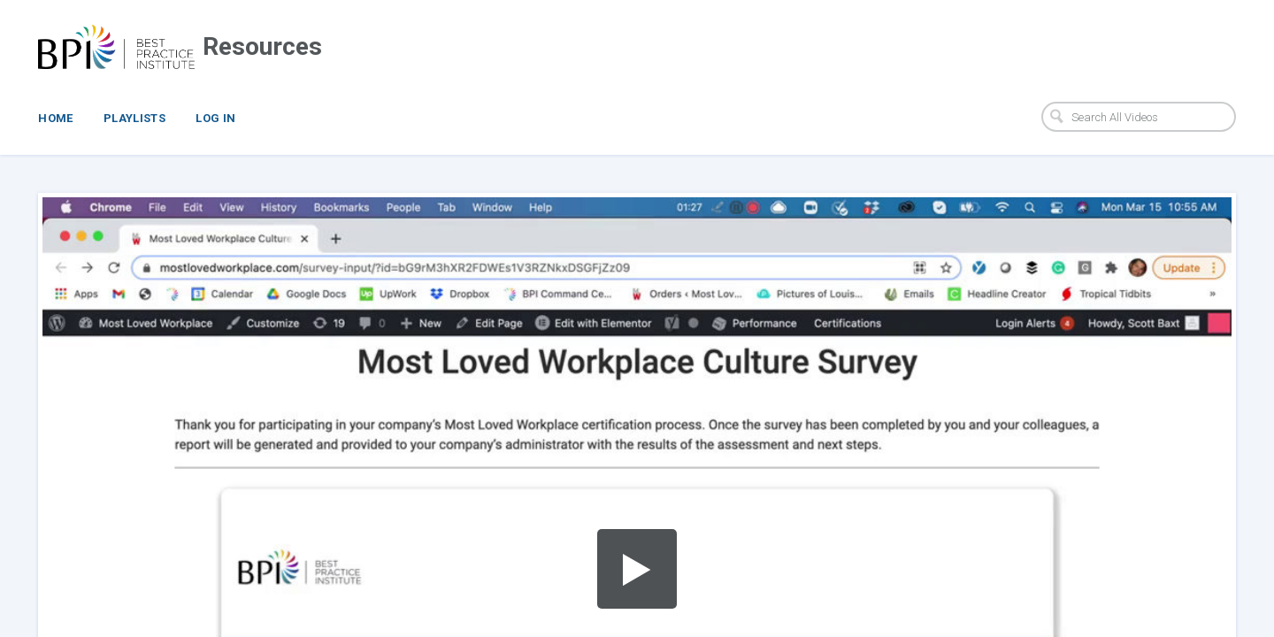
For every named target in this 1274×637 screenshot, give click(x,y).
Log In (215, 118)
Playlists (135, 118)
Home (55, 118)
